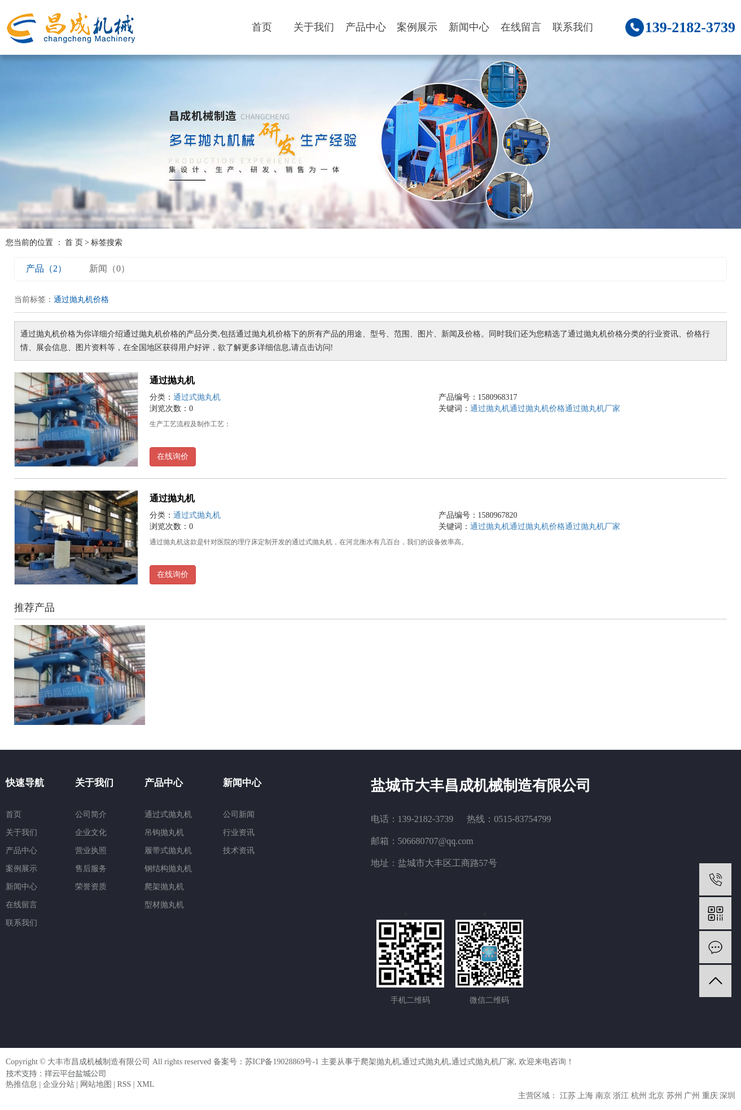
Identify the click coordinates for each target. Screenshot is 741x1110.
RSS (124, 1084)
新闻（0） (109, 268)
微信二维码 (489, 1000)
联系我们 (573, 27)
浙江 (621, 1095)
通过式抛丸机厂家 (483, 1061)
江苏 (568, 1095)
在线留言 (521, 27)
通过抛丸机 (172, 380)
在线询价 (172, 456)
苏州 (674, 1095)
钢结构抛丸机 (168, 868)
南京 (603, 1095)
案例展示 (417, 27)
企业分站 (58, 1084)
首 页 (74, 242)
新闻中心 (469, 27)
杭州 (639, 1095)
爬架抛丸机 (164, 886)
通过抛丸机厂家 (592, 408)
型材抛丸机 (164, 905)
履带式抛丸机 (168, 850)
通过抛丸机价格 (537, 408)
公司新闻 (239, 814)
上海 (585, 1095)
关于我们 (313, 27)
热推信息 (21, 1084)
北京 (656, 1095)
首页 (262, 27)
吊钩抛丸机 (164, 832)
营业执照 (91, 850)
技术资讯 (239, 850)
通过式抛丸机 (197, 397)
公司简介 (91, 814)
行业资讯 (239, 832)
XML (145, 1084)
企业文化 (91, 832)
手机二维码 (410, 1000)
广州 (692, 1095)
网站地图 (96, 1084)
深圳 (727, 1095)
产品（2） (46, 268)
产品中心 (365, 27)
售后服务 (91, 868)
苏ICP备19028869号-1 (282, 1061)
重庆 (710, 1095)
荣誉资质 (91, 886)
